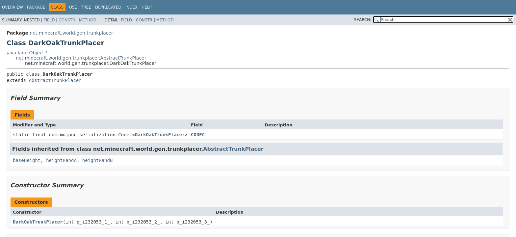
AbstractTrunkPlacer (55, 80)
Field (49, 20)
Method (87, 20)
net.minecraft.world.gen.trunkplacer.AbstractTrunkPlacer (81, 58)
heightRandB (97, 160)
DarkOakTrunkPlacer (160, 134)
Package (36, 7)
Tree (86, 7)
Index (131, 7)
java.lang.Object (25, 52)
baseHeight (26, 160)
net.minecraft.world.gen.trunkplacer (71, 33)
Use (73, 7)
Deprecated (108, 7)
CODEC (198, 134)
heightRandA (61, 160)
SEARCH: (363, 19)
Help (147, 7)
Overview (12, 7)
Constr (67, 20)
